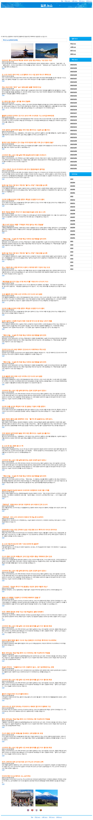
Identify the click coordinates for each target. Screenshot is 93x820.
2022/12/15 (73, 120)
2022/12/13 (73, 127)
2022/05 (72, 224)
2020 (71, 245)
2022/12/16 (73, 116)
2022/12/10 (73, 137)
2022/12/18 (73, 109)
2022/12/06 (73, 151)
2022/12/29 (73, 71)
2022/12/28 (73, 75)
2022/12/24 (73, 89)
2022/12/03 (73, 161)
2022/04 (72, 227)
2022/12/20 (73, 102)
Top (62, 1)
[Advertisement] (46, 22)
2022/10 (72, 206)
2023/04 (72, 182)
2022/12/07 (73, 147)
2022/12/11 (73, 134)
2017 (71, 255)
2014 (71, 265)
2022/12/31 (73, 64)
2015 (71, 262)
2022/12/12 (73, 130)
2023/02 (72, 189)
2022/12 (72, 200)
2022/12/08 (73, 144)
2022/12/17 (73, 113)
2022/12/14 (73, 123)
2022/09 (72, 210)
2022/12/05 (73, 154)
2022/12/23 (73, 92)
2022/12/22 (73, 95)
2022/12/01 (73, 168)
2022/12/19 (73, 106)
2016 (71, 258)
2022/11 (72, 203)
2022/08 (72, 213)
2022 (71, 196)
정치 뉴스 (82, 1)
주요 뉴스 (67, 1)
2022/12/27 (73, 78)
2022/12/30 (73, 68)
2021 (71, 241)
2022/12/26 (73, 82)
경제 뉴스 (89, 1)
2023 (71, 179)
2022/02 (72, 234)
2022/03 (72, 231)
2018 (71, 252)
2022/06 (72, 220)
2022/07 (72, 217)
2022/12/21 (73, 99)
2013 (71, 269)
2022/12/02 (73, 165)
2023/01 (72, 193)
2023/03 (72, 186)
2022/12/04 (73, 158)
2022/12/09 (73, 141)
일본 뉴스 (46, 5)
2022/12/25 (73, 85)
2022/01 (72, 238)
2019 (71, 248)
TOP (3, 68)
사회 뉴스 (74, 1)
